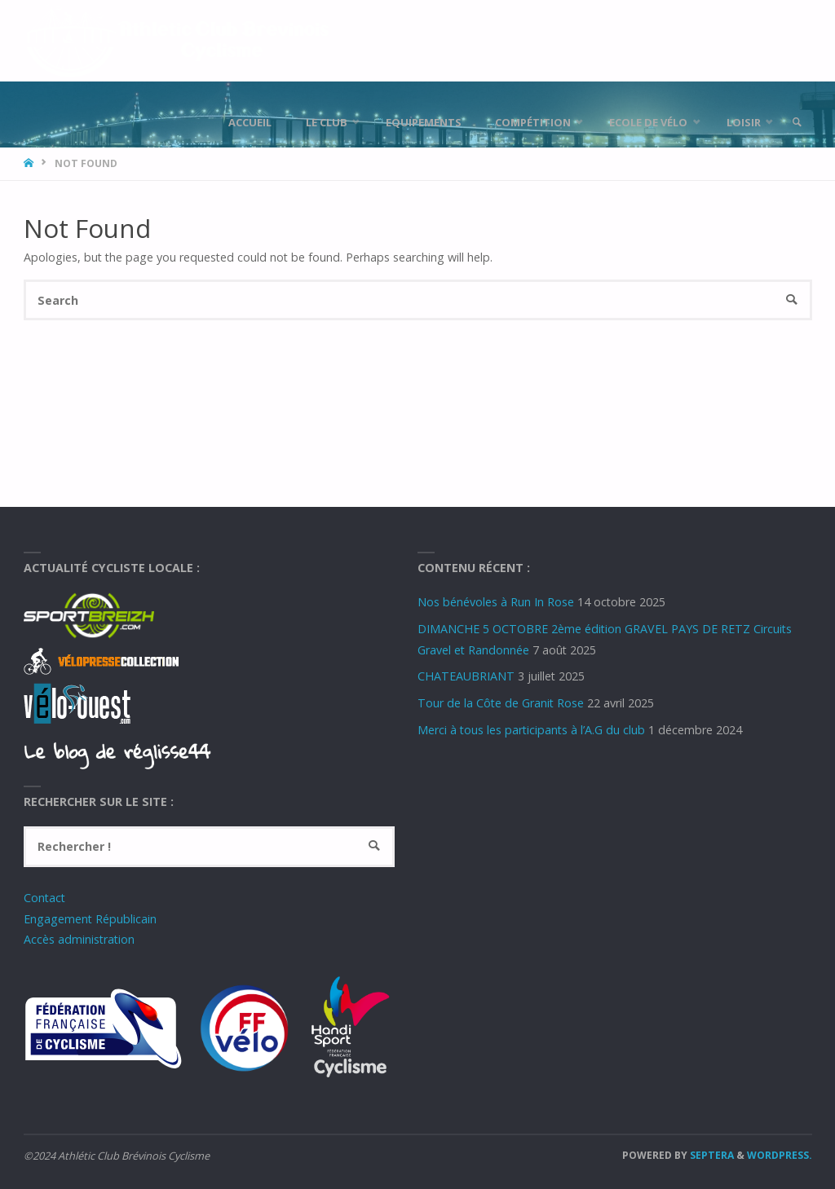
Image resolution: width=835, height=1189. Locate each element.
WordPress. (779, 1155)
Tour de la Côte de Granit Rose (501, 703)
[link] (796, 122)
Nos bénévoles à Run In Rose (496, 602)
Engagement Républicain (90, 919)
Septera (710, 1155)
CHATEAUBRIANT (466, 676)
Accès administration (79, 939)
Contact (44, 897)
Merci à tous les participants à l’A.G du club (531, 730)
